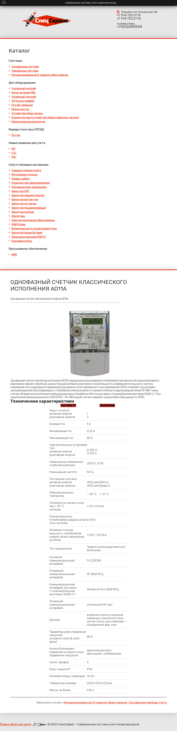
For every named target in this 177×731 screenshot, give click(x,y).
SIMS (14, 254)
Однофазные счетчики (25, 66)
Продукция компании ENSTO (28, 236)
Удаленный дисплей (23, 88)
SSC (13, 157)
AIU (13, 148)
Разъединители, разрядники (28, 187)
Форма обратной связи (15, 724)
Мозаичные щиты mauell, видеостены (34, 228)
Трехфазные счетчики (24, 70)
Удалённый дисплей (23, 96)
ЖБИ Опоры (18, 224)
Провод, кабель (20, 178)
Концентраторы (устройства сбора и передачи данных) (45, 117)
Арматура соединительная (27, 195)
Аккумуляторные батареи (26, 232)
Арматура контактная (24, 199)
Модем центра (20, 109)
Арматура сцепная (22, 212)
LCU (13, 152)
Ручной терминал (22, 105)
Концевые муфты (21, 241)
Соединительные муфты (26, 170)
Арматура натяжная (23, 203)
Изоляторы (18, 216)
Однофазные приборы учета (148, 702)
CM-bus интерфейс (22, 101)
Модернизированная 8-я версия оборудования (39, 75)
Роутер (15, 135)
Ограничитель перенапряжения (30, 183)
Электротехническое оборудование (33, 220)
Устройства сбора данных (27, 113)
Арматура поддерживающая (28, 207)
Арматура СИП (20, 191)
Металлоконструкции (24, 174)
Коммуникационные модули (28, 121)
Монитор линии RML (23, 92)
